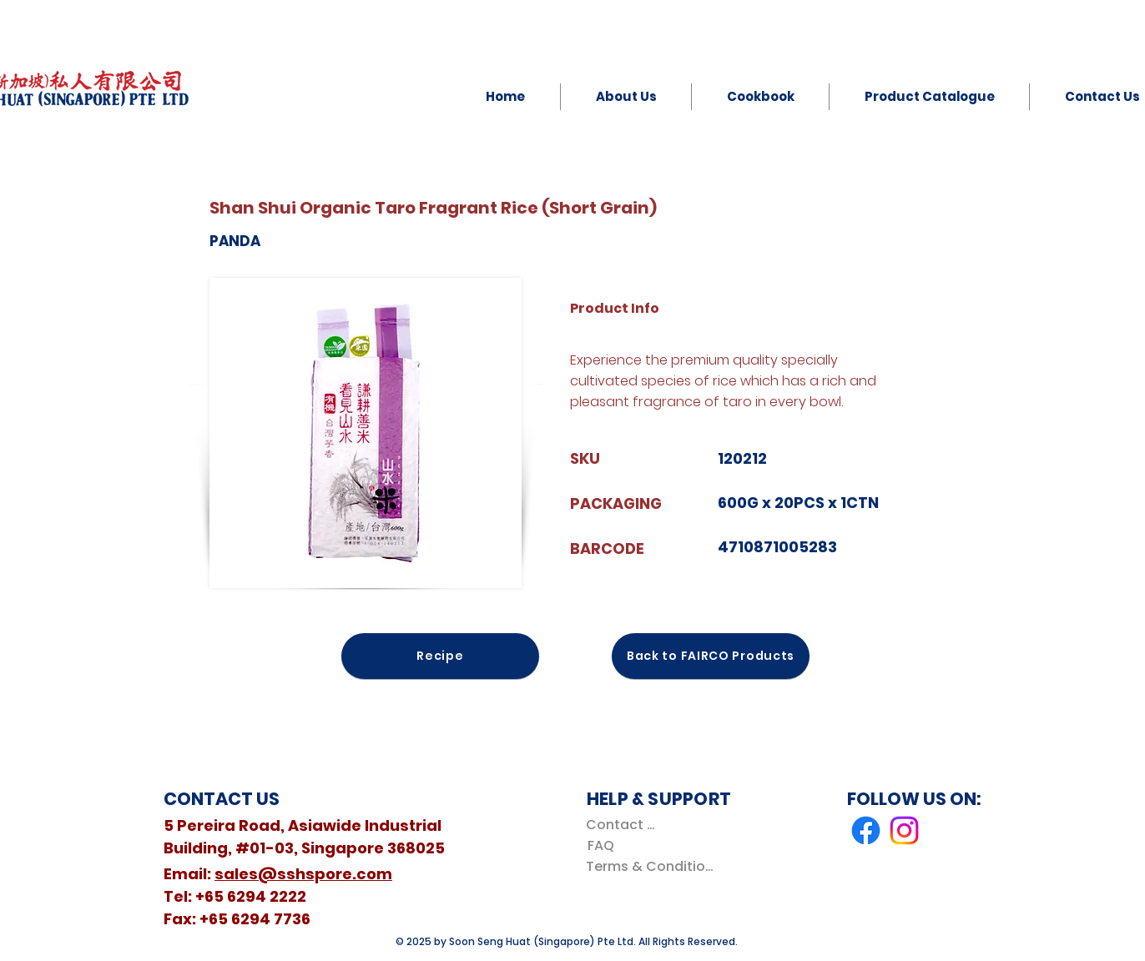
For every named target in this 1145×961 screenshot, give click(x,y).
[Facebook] (866, 830)
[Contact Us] (624, 824)
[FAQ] (600, 845)
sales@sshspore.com (303, 873)
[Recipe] (440, 656)
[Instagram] (904, 830)
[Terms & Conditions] (653, 866)
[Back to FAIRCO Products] (711, 656)
